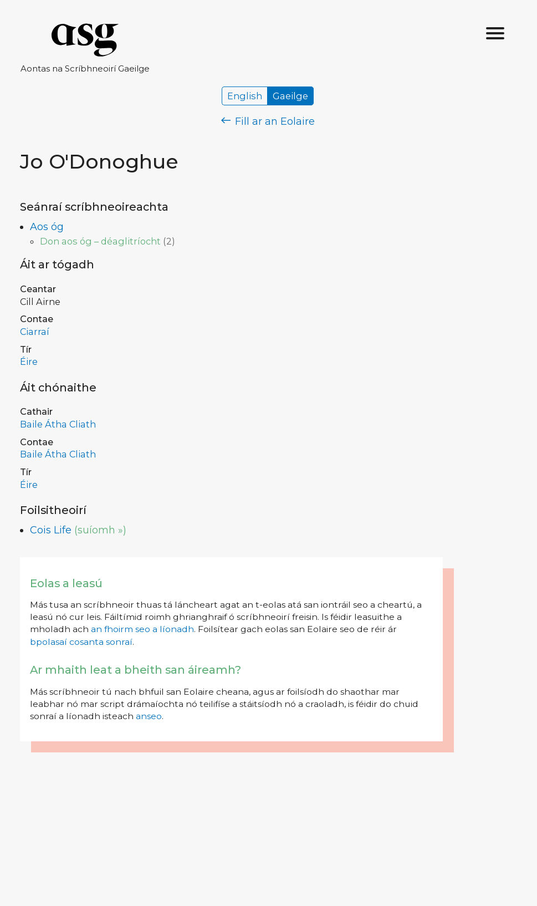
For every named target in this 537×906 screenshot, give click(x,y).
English (244, 95)
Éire (29, 361)
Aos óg (47, 227)
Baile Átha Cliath (58, 424)
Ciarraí (34, 331)
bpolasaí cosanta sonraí (81, 642)
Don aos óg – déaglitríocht (100, 241)
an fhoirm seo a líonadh (142, 629)
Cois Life (50, 530)
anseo (149, 716)
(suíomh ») (100, 530)
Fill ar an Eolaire (268, 121)
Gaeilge (290, 95)
